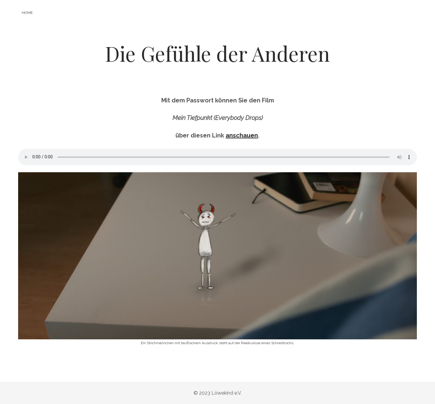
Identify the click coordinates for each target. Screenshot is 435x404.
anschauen (242, 135)
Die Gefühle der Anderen (217, 53)
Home (27, 13)
